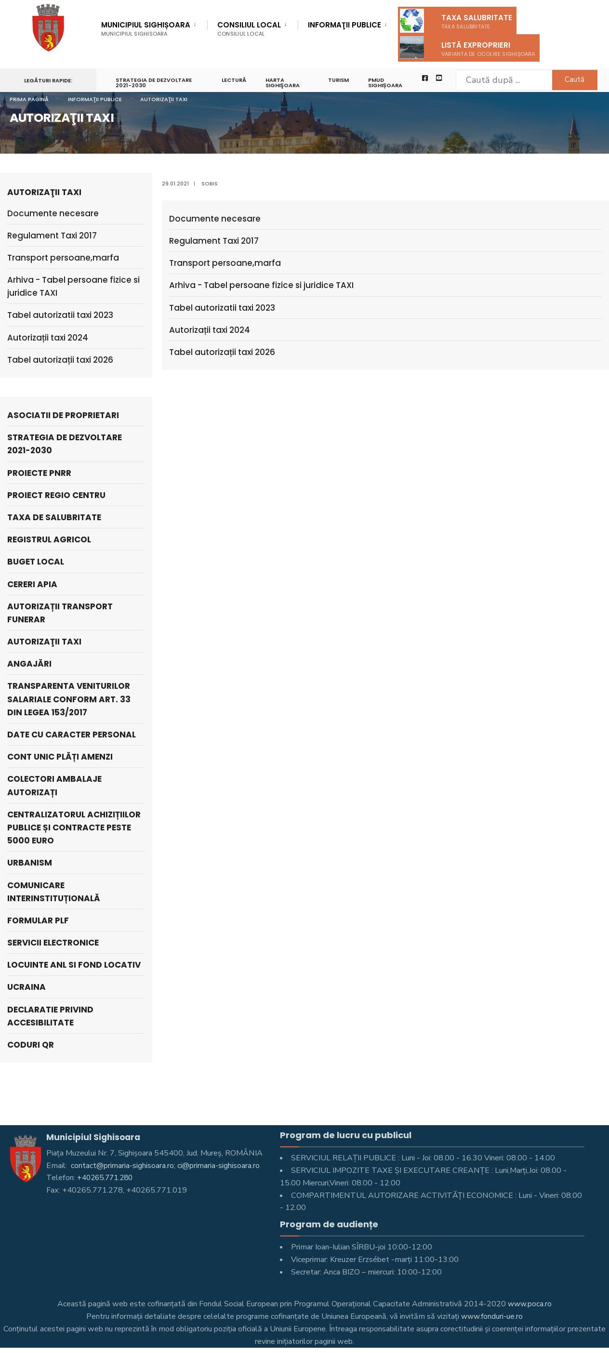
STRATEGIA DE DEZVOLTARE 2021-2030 (154, 82)
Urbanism (29, 862)
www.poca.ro (530, 1304)
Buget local (35, 561)
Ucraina (26, 987)
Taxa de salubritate (54, 517)
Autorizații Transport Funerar (60, 613)
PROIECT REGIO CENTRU (56, 495)
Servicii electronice (53, 942)
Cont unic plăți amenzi (60, 756)
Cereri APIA (32, 584)
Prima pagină (29, 99)
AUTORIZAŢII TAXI (163, 99)
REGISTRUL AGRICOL (49, 539)
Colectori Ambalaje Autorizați (54, 785)
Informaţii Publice (344, 25)
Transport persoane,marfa (225, 263)
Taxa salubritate (456, 21)
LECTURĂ (235, 80)
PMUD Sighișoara (387, 82)
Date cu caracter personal (71, 734)
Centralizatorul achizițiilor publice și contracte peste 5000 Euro (74, 827)
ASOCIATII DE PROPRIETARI (63, 415)
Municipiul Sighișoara (145, 29)
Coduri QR (30, 1045)
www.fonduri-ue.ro (492, 1316)
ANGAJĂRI (29, 664)
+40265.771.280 (107, 1177)
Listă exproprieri (467, 47)
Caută (568, 79)
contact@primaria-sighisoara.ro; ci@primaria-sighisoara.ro (165, 1165)
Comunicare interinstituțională (53, 892)
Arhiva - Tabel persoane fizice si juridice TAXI (261, 285)
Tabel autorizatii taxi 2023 (222, 308)
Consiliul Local (249, 29)
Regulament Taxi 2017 (214, 241)
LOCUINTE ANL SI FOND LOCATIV (74, 965)
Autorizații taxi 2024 (209, 330)
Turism (340, 80)
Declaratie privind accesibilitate (50, 1016)
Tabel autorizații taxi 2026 (222, 352)
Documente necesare (215, 218)
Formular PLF (38, 920)
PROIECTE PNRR (39, 473)
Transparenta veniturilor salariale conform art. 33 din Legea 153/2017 (69, 699)
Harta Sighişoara (283, 82)
